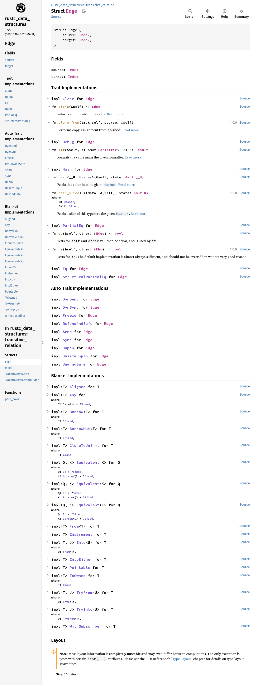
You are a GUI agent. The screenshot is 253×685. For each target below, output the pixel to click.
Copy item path (83, 10)
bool (119, 233)
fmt (61, 150)
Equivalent (87, 462)
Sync (67, 339)
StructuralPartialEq (84, 276)
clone (63, 106)
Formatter (107, 150)
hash (62, 177)
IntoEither (81, 559)
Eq (65, 268)
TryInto (84, 609)
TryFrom (84, 592)
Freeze (69, 315)
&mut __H (133, 177)
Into (81, 542)
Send (67, 331)
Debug (68, 142)
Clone (68, 98)
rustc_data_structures (67, 5)
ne (60, 249)
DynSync (71, 307)
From (74, 526)
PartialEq (73, 225)
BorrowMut (80, 428)
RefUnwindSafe (77, 323)
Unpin (68, 348)
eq (60, 233)
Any (73, 394)
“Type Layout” (181, 658)
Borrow (76, 411)
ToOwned (78, 575)
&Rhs (98, 249)
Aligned (78, 386)
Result (142, 150)
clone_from (68, 122)
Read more (115, 114)
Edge (90, 98)
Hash (67, 169)
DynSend (71, 299)
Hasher (85, 177)
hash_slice (68, 193)
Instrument (81, 534)
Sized (73, 206)
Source (56, 17)
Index (84, 35)
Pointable (80, 567)
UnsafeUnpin (75, 356)
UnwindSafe (74, 364)
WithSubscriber (86, 626)
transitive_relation (100, 5)
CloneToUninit (84, 445)
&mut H (140, 193)
